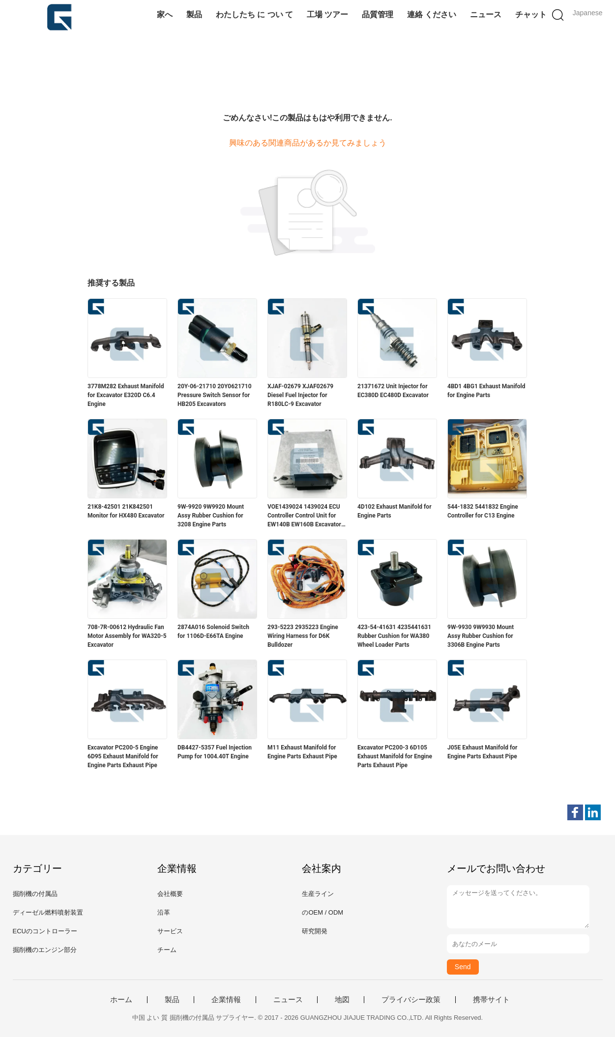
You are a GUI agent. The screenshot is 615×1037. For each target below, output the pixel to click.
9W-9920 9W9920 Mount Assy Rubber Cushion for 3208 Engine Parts (210, 515)
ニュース (485, 14)
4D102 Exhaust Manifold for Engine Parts (394, 511)
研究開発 (314, 931)
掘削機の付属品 (35, 893)
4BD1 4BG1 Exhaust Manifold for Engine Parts (486, 391)
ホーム (121, 999)
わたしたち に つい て (254, 14)
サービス (170, 931)
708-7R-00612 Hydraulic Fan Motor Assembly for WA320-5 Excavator (127, 636)
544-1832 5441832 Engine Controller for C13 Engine (482, 511)
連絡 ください (431, 14)
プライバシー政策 (410, 999)
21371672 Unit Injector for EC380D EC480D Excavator (393, 391)
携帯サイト (491, 999)
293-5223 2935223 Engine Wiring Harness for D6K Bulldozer (302, 636)
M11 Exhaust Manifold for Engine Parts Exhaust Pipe (302, 752)
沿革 (163, 912)
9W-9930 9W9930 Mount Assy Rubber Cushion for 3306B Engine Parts (480, 636)
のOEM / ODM (322, 912)
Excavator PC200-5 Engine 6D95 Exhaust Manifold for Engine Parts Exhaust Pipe (123, 756)
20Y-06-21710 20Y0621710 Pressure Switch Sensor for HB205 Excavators (214, 395)
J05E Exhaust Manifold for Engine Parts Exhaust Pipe (482, 752)
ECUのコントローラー (45, 931)
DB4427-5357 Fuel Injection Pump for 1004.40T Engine (214, 752)
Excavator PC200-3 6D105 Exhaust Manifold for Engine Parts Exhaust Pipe (394, 756)
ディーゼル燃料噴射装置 (48, 912)
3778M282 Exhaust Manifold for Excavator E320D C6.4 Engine (126, 395)
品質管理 (377, 14)
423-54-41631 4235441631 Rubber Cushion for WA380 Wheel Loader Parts (394, 636)
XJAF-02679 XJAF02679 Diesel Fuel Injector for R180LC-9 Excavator (300, 395)
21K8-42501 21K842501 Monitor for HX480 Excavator (126, 511)
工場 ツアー (327, 14)
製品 (194, 14)
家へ (165, 14)
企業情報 (226, 999)
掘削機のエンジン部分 (45, 949)
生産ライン (318, 893)
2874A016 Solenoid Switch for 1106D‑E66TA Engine (213, 631)
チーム (166, 949)
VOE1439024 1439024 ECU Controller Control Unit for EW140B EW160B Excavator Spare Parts (304, 516)
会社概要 (170, 893)
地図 (342, 999)
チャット (531, 14)
